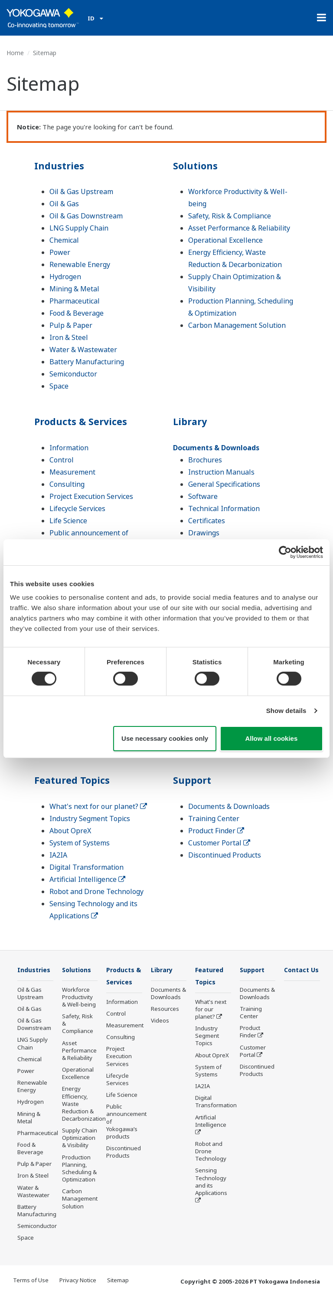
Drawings (203, 533)
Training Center (213, 818)
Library (191, 421)
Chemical (64, 240)
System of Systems (79, 843)
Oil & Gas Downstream (86, 216)
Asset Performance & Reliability (239, 228)
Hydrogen (65, 276)
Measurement (72, 472)
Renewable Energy (79, 264)
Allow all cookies (271, 738)
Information (68, 447)
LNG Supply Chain (78, 228)
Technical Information (224, 508)
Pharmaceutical (74, 301)
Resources (165, 1009)
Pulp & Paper (70, 325)
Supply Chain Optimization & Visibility (79, 1138)
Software (203, 496)
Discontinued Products (224, 855)
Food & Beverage (76, 313)
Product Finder (216, 830)
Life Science (68, 520)
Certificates (206, 520)
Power (59, 252)
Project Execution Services (91, 496)
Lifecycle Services (77, 508)
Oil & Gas (64, 203)
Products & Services (85, 421)
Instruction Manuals (221, 472)
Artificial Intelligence (87, 879)
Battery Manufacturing (86, 361)
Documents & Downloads (216, 447)
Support (194, 779)
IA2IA (58, 855)
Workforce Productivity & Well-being (79, 997)
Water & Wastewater (83, 349)
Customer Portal (219, 843)
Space (59, 386)
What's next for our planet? (98, 806)
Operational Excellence (225, 240)
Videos (160, 1021)
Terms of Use (31, 1280)
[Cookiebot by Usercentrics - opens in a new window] (285, 551)
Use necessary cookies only (164, 738)
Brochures (205, 460)
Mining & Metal (74, 289)
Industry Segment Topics (89, 818)
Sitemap (118, 1280)
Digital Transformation (86, 867)
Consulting (67, 484)
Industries (61, 165)
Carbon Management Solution (237, 325)
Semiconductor (73, 374)
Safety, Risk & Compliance (229, 216)
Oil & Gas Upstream (81, 191)
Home (15, 53)
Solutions (197, 165)
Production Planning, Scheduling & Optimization (79, 1169)
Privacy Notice (77, 1280)
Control (61, 460)
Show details (286, 710)
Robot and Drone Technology (96, 891)
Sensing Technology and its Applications (211, 1182)
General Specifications (224, 484)
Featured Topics (75, 779)
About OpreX (70, 830)
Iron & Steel (68, 337)
